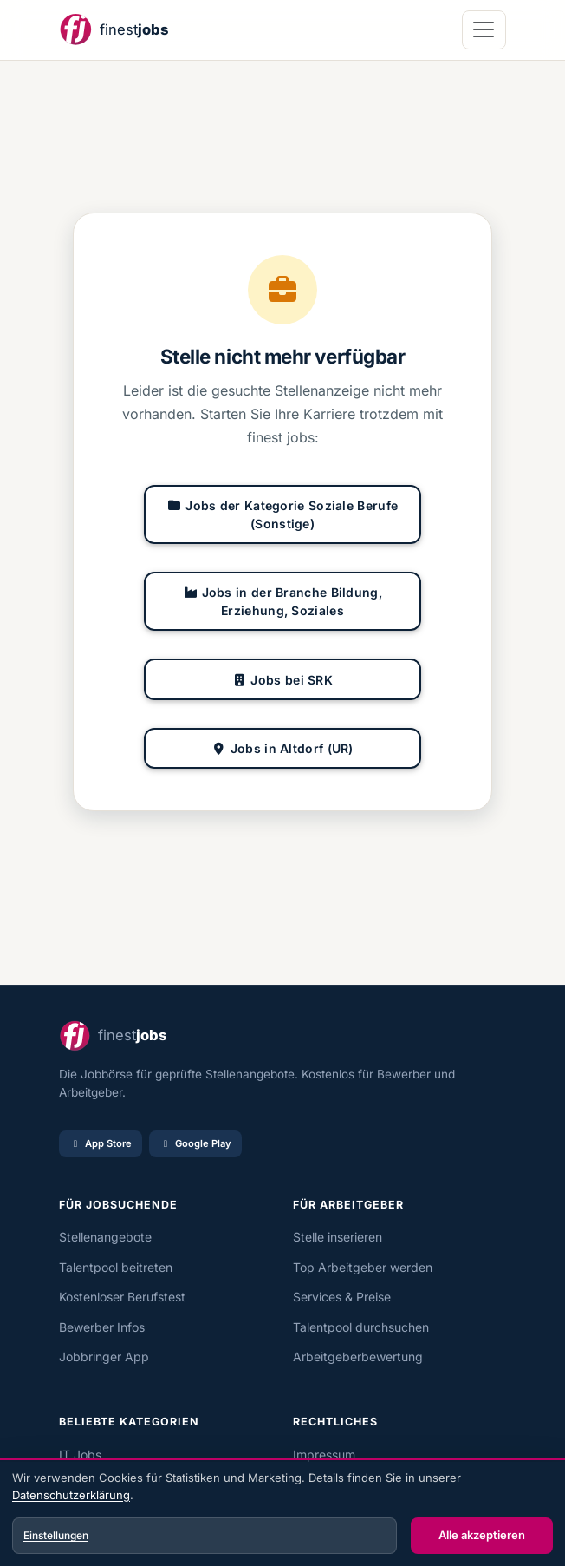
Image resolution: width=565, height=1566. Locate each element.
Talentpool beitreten (115, 1267)
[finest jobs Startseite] (113, 30)
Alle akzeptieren (481, 1535)
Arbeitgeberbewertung (358, 1356)
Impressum (324, 1454)
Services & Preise (342, 1296)
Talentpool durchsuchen (361, 1327)
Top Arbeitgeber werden (362, 1267)
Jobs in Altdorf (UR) (282, 748)
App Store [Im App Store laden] (100, 1143)
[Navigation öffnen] (484, 29)
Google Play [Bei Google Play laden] (195, 1143)
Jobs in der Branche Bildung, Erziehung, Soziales (282, 601)
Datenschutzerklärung (71, 1495)
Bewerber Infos (102, 1327)
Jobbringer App (104, 1356)
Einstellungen (55, 1535)
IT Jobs (80, 1454)
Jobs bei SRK (282, 679)
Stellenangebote (105, 1236)
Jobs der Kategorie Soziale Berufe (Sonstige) (282, 514)
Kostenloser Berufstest (122, 1296)
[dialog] (282, 1514)
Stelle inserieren (337, 1236)
